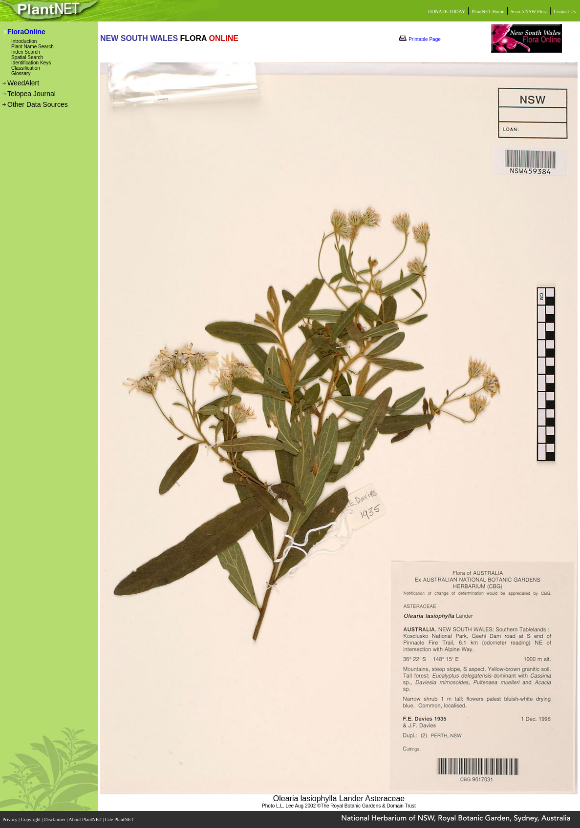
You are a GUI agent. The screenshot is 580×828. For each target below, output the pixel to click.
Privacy (10, 819)
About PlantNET (85, 819)
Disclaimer (55, 819)
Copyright (31, 819)
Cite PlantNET (120, 819)
